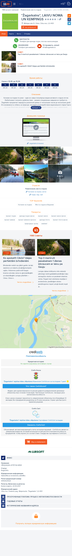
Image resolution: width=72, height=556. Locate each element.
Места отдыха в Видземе (44, 205)
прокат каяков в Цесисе (27, 220)
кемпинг (44, 224)
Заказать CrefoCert (36, 425)
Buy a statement (38, 442)
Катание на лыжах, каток (37, 192)
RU (21, 4)
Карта (11, 34)
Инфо (4, 34)
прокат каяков (9, 220)
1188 (6, 4)
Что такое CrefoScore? (36, 386)
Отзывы (27, 34)
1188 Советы (36, 235)
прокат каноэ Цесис (58, 216)
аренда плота (44, 220)
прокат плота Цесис (60, 220)
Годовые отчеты (14, 501)
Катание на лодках (25, 205)
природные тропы (31, 224)
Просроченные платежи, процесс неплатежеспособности (34, 497)
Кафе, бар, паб (37, 195)
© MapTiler (51, 347)
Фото (19, 34)
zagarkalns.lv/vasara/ (36, 143)
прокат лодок (11, 216)
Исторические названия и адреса (23, 506)
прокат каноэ (43, 216)
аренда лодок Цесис (27, 216)
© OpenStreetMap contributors (62, 347)
